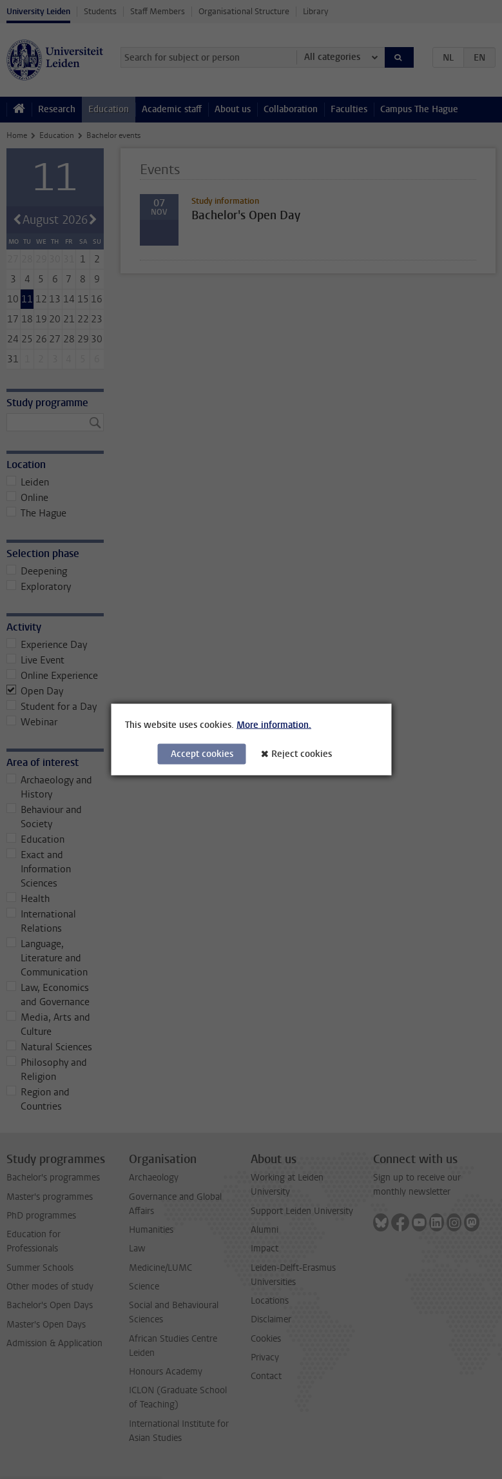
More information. (274, 725)
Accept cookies (202, 754)
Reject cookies (301, 754)
